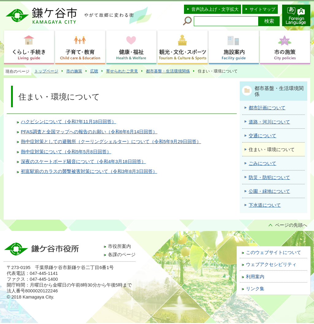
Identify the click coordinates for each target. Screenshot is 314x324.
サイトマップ (262, 9)
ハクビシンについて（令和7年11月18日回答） (68, 121)
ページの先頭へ (291, 225)
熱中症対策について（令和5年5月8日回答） (66, 151)
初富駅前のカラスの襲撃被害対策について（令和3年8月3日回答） (89, 171)
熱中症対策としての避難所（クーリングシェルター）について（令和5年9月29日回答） (111, 141)
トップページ (46, 71)
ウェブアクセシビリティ (271, 264)
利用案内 (255, 276)
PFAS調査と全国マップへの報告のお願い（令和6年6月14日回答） (89, 131)
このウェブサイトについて (273, 252)
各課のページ (122, 254)
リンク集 (255, 288)
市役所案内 (119, 246)
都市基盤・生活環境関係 (168, 71)
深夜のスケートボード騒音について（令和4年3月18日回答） (83, 161)
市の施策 (74, 71)
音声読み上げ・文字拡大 (215, 9)
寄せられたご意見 (122, 71)
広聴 (94, 71)
